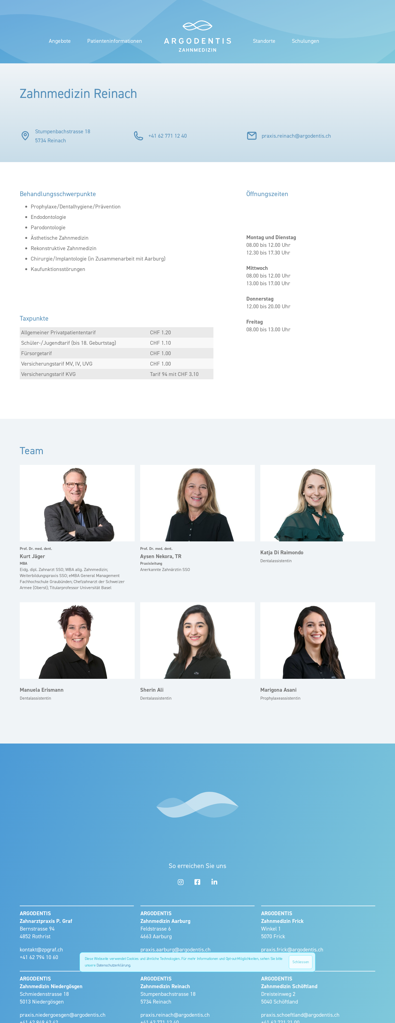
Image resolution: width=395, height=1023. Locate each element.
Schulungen (305, 40)
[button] (264, 41)
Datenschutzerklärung (113, 965)
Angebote (59, 40)
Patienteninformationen (114, 40)
